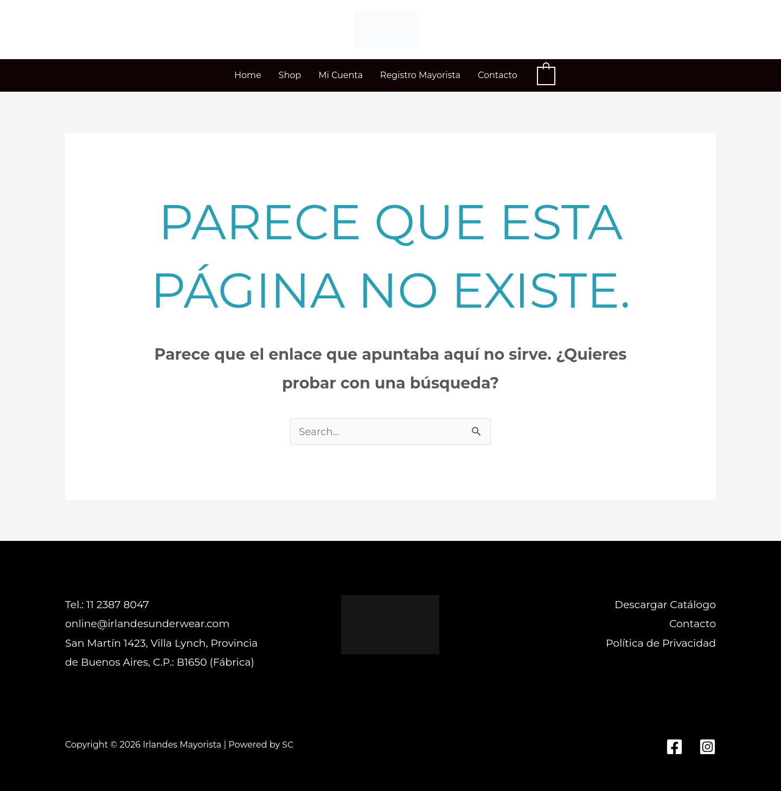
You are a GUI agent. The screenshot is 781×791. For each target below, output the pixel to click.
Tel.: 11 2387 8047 (107, 604)
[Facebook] (674, 747)
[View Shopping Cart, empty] (546, 75)
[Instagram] (707, 747)
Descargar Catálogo (665, 604)
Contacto (692, 624)
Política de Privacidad (660, 643)
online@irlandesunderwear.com (148, 624)
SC (287, 744)
